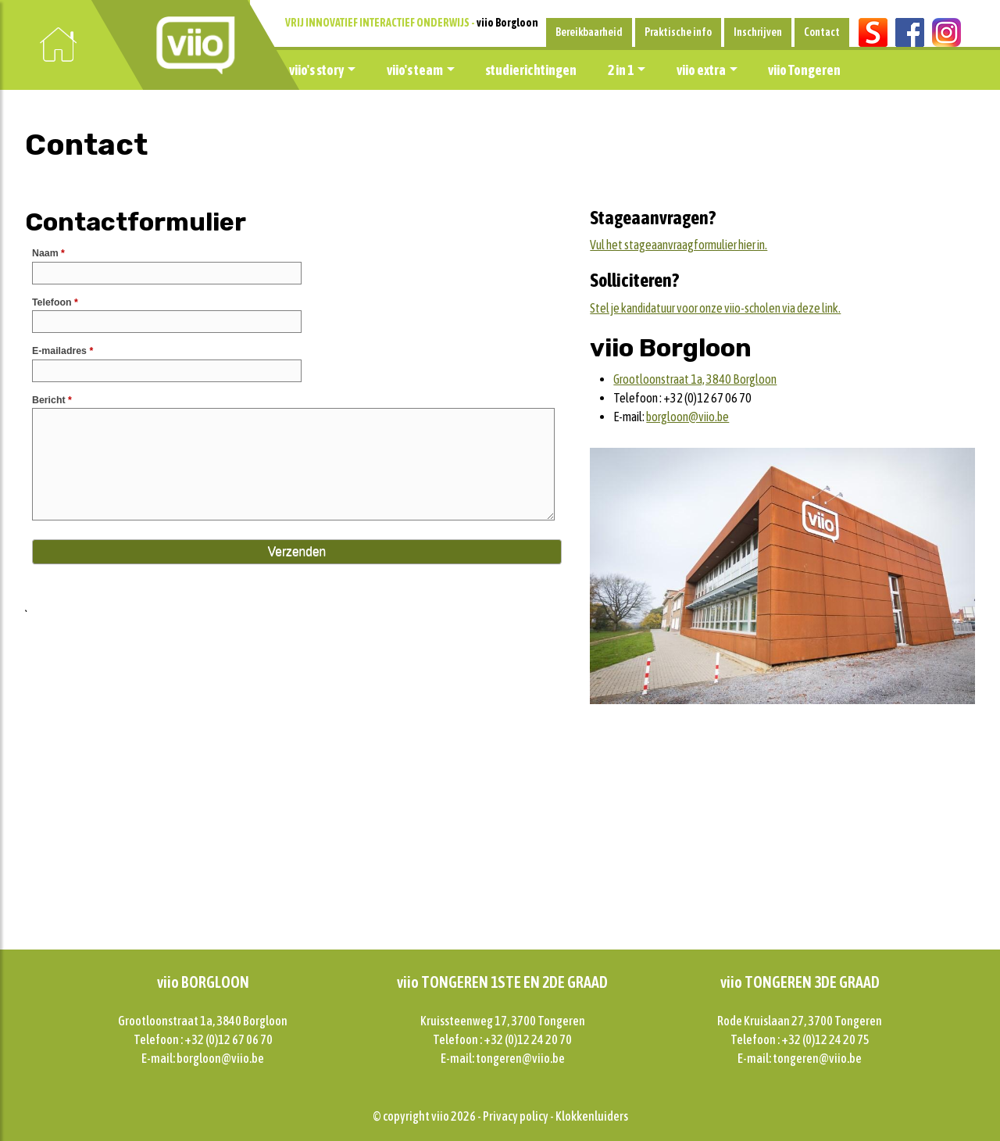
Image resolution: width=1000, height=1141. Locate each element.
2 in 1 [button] (621, 70)
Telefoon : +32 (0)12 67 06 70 (203, 1039)
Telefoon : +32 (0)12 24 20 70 (502, 1039)
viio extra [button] (701, 70)
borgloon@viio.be (687, 417)
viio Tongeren (804, 70)
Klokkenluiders (591, 1116)
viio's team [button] (415, 70)
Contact (822, 32)
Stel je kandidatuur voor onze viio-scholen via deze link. (715, 308)
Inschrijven (758, 32)
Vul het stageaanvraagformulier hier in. (678, 245)
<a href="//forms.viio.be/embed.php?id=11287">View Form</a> (298, 422)
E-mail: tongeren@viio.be (503, 1058)
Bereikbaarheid (589, 32)
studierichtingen (531, 70)
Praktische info (678, 32)
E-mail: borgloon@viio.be (202, 1058)
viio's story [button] (316, 70)
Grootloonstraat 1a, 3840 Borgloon (695, 379)
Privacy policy (515, 1116)
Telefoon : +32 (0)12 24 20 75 (800, 1039)
